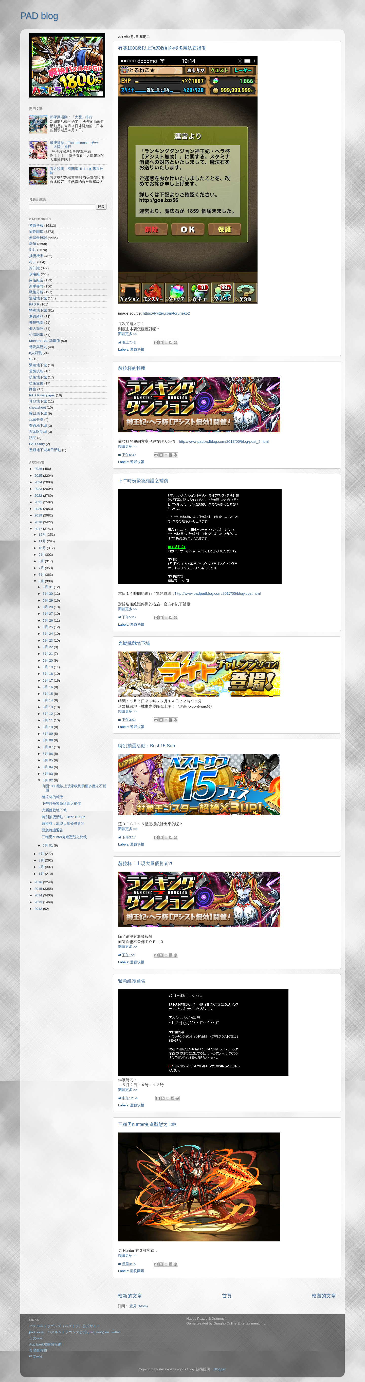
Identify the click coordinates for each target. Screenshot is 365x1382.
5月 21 (48, 654)
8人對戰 (35, 353)
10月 (43, 548)
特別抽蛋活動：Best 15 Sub (146, 745)
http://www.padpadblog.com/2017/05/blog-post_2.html (224, 441)
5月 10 (48, 727)
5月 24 (48, 634)
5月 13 (48, 707)
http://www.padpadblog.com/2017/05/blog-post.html (218, 593)
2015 (38, 889)
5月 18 (48, 674)
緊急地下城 (38, 365)
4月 (42, 854)
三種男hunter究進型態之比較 (147, 1124)
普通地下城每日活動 (45, 450)
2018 (38, 522)
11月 (43, 541)
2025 (38, 475)
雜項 (32, 244)
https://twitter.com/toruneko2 (166, 313)
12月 (43, 534)
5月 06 (48, 754)
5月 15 (48, 694)
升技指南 (36, 322)
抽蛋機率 (36, 256)
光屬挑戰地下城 (134, 643)
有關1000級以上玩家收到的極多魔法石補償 (162, 48)
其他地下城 (38, 401)
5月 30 (48, 594)
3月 (42, 860)
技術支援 (36, 383)
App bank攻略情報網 (45, 1344)
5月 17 (48, 680)
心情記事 (36, 335)
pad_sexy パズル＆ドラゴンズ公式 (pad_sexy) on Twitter (74, 1332)
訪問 (32, 438)
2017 (38, 529)
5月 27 (48, 614)
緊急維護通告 (131, 981)
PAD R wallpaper (42, 395)
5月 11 (48, 720)
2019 (38, 515)
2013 (38, 902)
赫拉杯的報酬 (131, 368)
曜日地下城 (38, 413)
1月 (42, 874)
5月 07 (48, 747)
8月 (42, 561)
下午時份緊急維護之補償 (143, 480)
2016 (38, 882)
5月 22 (48, 647)
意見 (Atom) (139, 1306)
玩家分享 (36, 419)
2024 (38, 482)
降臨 (32, 389)
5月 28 (48, 607)
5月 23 (48, 640)
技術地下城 (38, 377)
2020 (38, 509)
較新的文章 (130, 1295)
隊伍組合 (36, 280)
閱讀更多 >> (127, 334)
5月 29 (48, 600)
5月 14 (48, 700)
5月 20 (48, 660)
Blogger (219, 1369)
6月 (42, 575)
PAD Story (37, 444)
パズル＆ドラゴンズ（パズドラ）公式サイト (64, 1326)
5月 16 (48, 687)
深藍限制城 (38, 432)
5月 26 (48, 620)
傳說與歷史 (38, 347)
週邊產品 (36, 316)
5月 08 (48, 740)
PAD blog (39, 16)
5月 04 (48, 767)
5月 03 (48, 774)
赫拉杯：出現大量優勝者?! (145, 863)
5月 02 (48, 780)
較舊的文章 (324, 1295)
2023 (38, 489)
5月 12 (48, 714)
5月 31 (48, 587)
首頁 (227, 1295)
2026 (38, 469)
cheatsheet (37, 407)
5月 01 (48, 845)
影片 (32, 250)
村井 (32, 262)
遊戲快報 (137, 349)
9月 (42, 554)
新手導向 (36, 286)
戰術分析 (36, 292)
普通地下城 (38, 426)
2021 (38, 502)
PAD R (34, 304)
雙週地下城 (38, 298)
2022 (38, 495)
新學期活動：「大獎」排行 (71, 117)
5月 (42, 581)
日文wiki (35, 1338)
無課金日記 (38, 238)
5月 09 (48, 734)
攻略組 (34, 274)
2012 (38, 909)
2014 (38, 895)
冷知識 (34, 268)
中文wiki (35, 1356)
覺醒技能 (36, 371)
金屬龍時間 (38, 1350)
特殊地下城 (38, 310)
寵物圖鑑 (137, 1271)
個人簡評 (36, 329)
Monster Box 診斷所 (44, 341)
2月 (42, 867)
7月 (42, 568)
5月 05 (48, 760)
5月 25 (48, 627)
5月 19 (48, 667)
